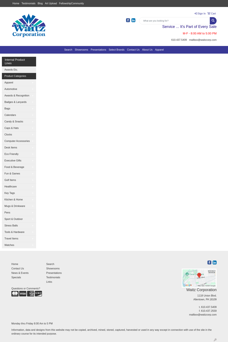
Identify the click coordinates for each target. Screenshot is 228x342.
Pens (7, 212)
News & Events (19, 273)
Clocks (8, 134)
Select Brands (117, 49)
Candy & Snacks (13, 121)
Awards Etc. (11, 69)
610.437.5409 (179, 40)
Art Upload (51, 3)
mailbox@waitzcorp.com (203, 40)
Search (68, 49)
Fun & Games (12, 173)
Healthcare (10, 186)
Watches (9, 245)
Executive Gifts (12, 160)
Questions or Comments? (25, 288)
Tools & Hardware (14, 232)
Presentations (98, 49)
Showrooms (81, 49)
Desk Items (10, 147)
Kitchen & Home (13, 199)
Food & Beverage (14, 167)
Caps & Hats (11, 128)
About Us (147, 49)
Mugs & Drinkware (14, 206)
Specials (16, 277)
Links (49, 281)
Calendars (10, 115)
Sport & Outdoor (13, 219)
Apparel (159, 49)
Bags (7, 108)
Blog (40, 3)
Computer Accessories (17, 141)
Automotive (10, 89)
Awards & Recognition (16, 95)
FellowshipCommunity (71, 3)
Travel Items (11, 238)
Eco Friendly (11, 154)
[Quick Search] (174, 20)
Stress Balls (11, 225)
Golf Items (10, 180)
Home (16, 3)
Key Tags (9, 193)
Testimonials (28, 3)
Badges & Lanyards (15, 102)
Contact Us (133, 49)
